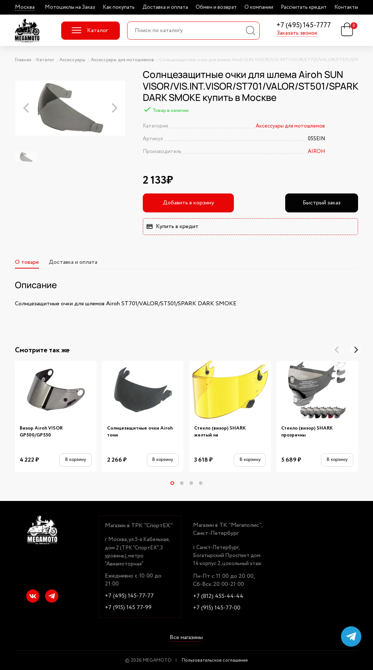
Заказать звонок (297, 33)
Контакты (346, 7)
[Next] (355, 349)
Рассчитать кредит (304, 7)
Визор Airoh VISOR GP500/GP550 (41, 431)
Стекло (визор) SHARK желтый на (220, 431)
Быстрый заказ (322, 203)
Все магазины (186, 637)
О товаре (27, 262)
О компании (258, 7)
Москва (25, 7)
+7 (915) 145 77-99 (128, 608)
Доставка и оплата (165, 7)
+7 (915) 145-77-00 (216, 608)
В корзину (75, 459)
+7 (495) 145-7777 (303, 26)
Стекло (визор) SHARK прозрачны (307, 431)
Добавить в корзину (188, 203)
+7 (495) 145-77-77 (129, 596)
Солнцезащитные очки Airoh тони (140, 431)
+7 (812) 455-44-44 (218, 596)
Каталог (90, 30)
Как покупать (119, 7)
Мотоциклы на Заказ (70, 7)
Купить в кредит (172, 226)
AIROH (316, 151)
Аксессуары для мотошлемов (290, 126)
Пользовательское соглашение (215, 660)
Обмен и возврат (216, 7)
